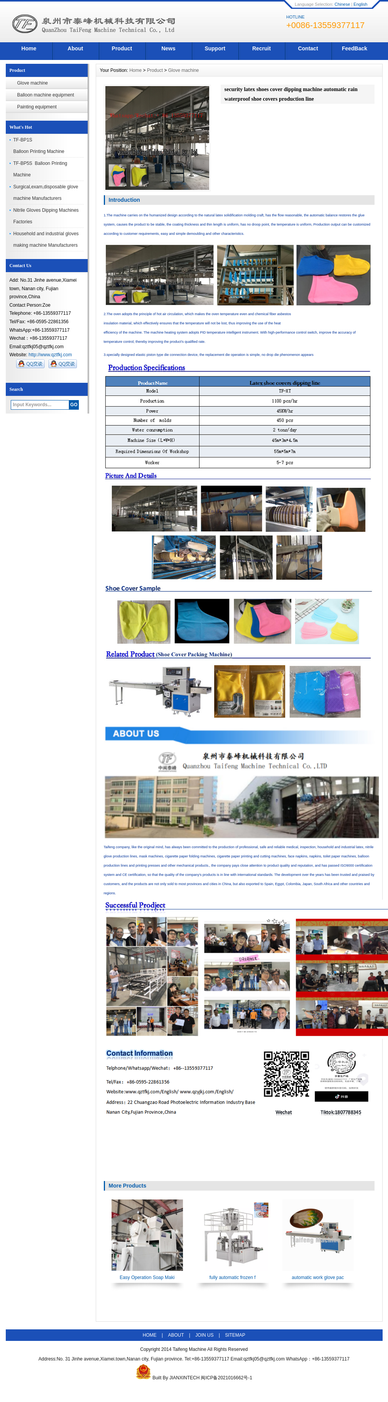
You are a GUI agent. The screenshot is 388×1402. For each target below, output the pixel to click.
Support (215, 48)
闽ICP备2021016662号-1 (226, 1377)
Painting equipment (37, 107)
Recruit (261, 48)
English (360, 4)
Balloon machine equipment (45, 95)
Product (122, 48)
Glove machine (32, 83)
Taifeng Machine (189, 1349)
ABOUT (176, 1335)
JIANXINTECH (184, 1377)
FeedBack (354, 48)
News (169, 48)
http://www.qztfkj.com (50, 354)
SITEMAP (235, 1335)
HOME (150, 1335)
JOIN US (204, 1335)
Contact (308, 48)
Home (29, 48)
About (75, 48)
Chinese (342, 4)
